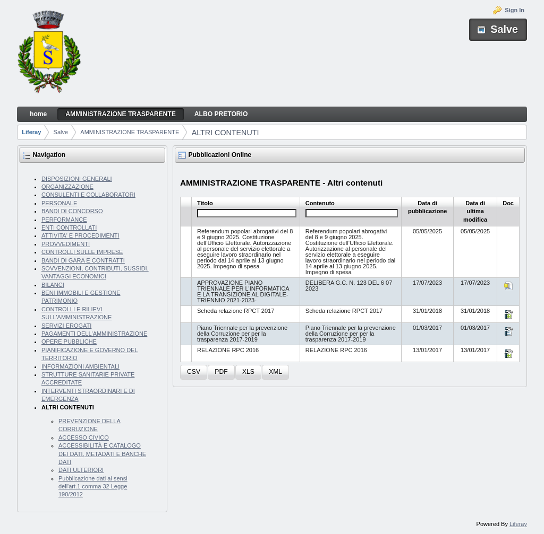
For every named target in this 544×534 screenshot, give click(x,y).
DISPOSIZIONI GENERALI (76, 179)
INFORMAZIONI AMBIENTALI (80, 366)
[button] (193, 372)
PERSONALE (59, 203)
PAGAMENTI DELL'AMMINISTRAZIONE (94, 333)
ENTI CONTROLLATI (69, 227)
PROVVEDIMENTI (65, 244)
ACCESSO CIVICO (83, 437)
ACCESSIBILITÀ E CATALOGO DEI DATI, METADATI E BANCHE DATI (102, 453)
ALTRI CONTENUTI (225, 132)
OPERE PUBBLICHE (69, 341)
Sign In (514, 10)
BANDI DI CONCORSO (72, 211)
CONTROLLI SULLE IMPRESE (82, 252)
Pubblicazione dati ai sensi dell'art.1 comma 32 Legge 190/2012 (93, 486)
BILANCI (52, 285)
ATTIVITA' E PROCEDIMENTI (80, 235)
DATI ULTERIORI (81, 470)
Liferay (31, 132)
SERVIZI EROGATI (66, 325)
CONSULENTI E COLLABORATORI (88, 194)
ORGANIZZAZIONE (67, 186)
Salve (61, 132)
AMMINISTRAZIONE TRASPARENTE (129, 132)
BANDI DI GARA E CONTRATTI (83, 260)
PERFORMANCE (64, 219)
